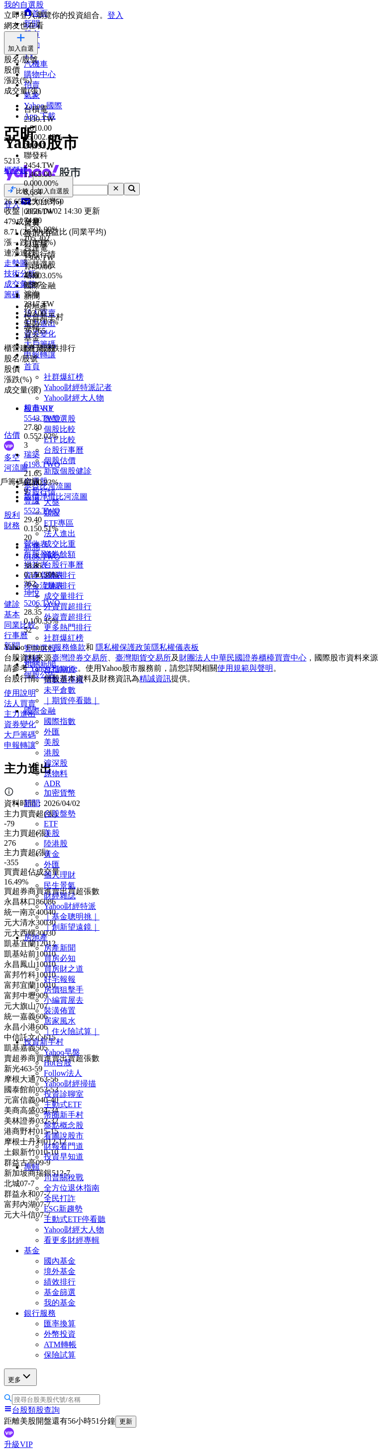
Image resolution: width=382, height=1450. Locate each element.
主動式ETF (63, 1104)
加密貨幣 (60, 793)
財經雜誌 (60, 895)
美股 (52, 742)
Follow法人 (63, 1073)
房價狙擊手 (64, 989)
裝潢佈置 (60, 1010)
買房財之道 (64, 969)
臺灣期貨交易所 (143, 657)
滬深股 (56, 763)
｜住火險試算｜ (71, 1031)
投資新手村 (44, 1042)
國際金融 (40, 711)
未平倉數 (60, 690)
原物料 (56, 773)
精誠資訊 (155, 678)
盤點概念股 (64, 1125)
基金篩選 (60, 1292)
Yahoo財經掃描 (70, 1083)
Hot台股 (58, 1062)
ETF (51, 823)
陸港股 (56, 843)
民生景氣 (60, 885)
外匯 (52, 731)
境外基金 (60, 1271)
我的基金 (60, 1302)
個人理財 (60, 875)
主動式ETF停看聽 (74, 1219)
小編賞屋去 (64, 1000)
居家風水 (60, 1021)
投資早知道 (64, 1156)
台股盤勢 (60, 813)
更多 (20, 1376)
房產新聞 (60, 948)
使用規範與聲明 (245, 668)
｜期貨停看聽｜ (71, 700)
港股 (52, 752)
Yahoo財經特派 (70, 906)
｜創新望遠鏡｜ (71, 927)
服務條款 (70, 647)
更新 (125, 1421)
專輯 (32, 1167)
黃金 (52, 854)
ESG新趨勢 (63, 1209)
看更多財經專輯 (71, 1240)
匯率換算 (60, 1323)
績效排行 (60, 1282)
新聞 (32, 803)
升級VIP (18, 1444)
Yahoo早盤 (62, 1052)
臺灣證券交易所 (79, 657)
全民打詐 (60, 1198)
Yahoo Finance (54, 668)
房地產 (36, 937)
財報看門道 (64, 1146)
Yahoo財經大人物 (74, 1229)
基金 (32, 1250)
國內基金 (60, 1261)
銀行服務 (40, 1313)
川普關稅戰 (64, 1177)
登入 (115, 15)
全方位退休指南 (71, 1188)
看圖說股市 (64, 1135)
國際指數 (60, 721)
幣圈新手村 (64, 1115)
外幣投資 (60, 1334)
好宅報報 (60, 979)
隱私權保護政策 (123, 647)
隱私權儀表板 (175, 647)
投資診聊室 (64, 1094)
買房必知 (60, 958)
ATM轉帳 (60, 1344)
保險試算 (60, 1355)
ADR (52, 783)
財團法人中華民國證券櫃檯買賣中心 (242, 657)
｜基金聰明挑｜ (71, 916)
